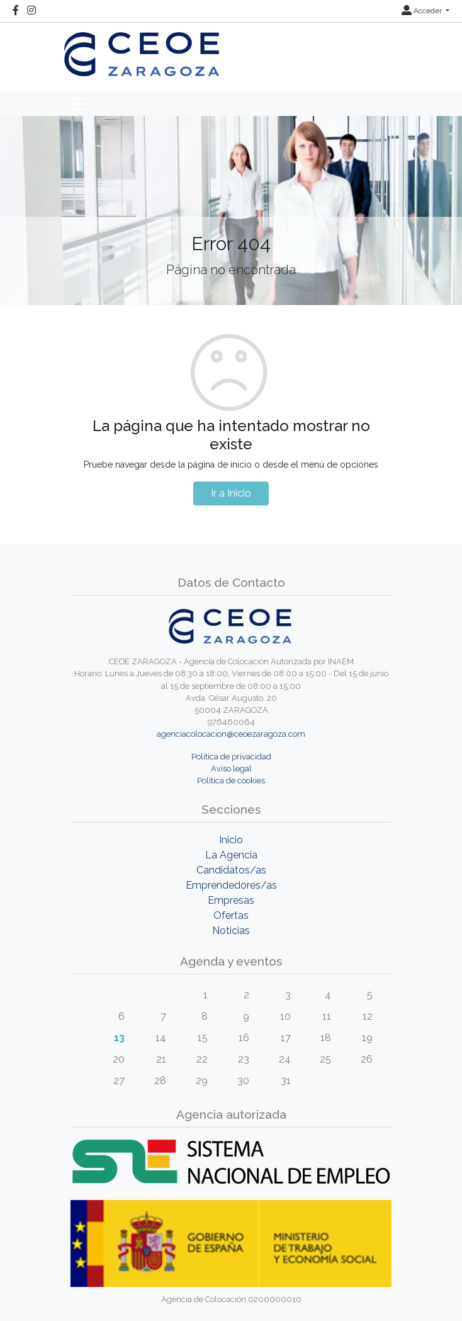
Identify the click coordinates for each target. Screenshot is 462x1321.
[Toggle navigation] (78, 104)
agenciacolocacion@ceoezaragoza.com (231, 734)
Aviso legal (231, 768)
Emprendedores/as (231, 885)
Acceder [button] (423, 10)
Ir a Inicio (231, 493)
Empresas (231, 900)
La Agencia (231, 855)
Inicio (231, 840)
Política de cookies (231, 780)
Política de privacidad (231, 756)
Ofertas (231, 915)
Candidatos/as (231, 870)
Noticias (231, 931)
